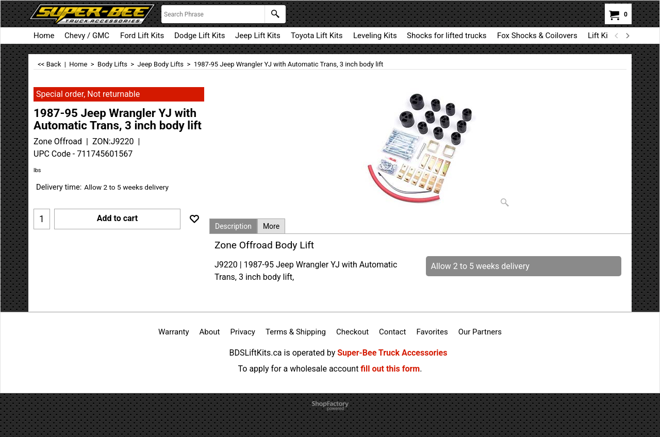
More (271, 226)
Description (233, 226)
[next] (627, 35)
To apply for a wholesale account (298, 369)
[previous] (616, 35)
